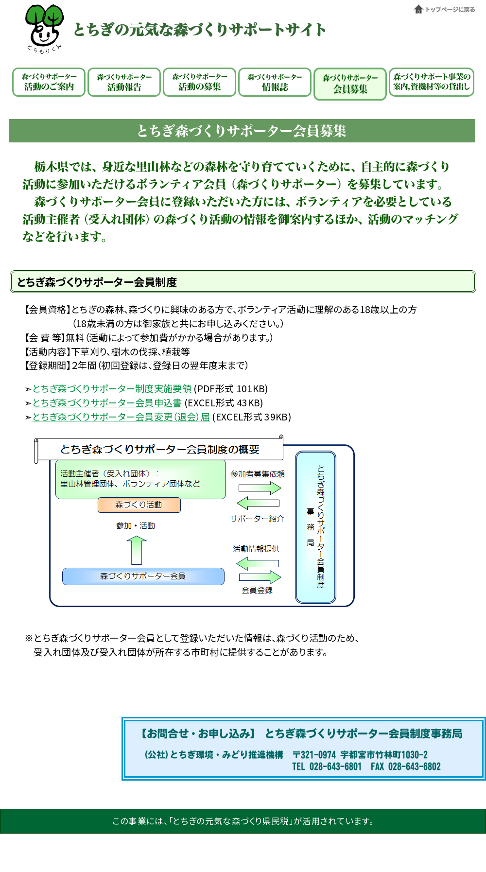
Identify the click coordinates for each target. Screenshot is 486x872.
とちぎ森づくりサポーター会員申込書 (107, 402)
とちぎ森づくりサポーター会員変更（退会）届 (121, 416)
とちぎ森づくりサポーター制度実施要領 (111, 388)
